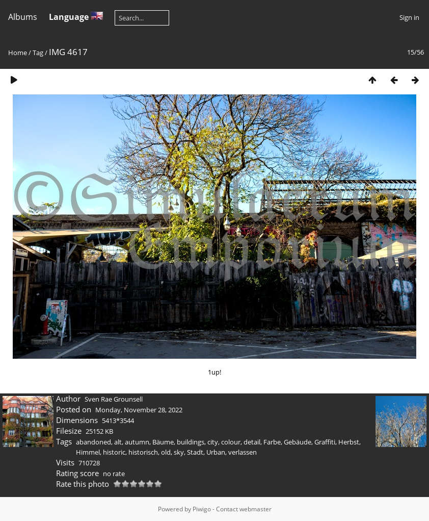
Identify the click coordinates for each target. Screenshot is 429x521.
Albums (22, 16)
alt (118, 441)
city (212, 441)
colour (230, 441)
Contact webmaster (244, 509)
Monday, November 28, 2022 (138, 409)
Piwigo (202, 509)
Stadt (195, 452)
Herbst (348, 441)
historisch (143, 452)
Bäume (163, 441)
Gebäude (297, 441)
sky (179, 452)
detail (252, 441)
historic (114, 452)
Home (17, 52)
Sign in (409, 17)
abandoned (93, 441)
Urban (215, 452)
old (166, 452)
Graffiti (324, 441)
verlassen (242, 452)
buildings (190, 441)
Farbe (272, 441)
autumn (137, 441)
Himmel (88, 452)
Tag (38, 52)
